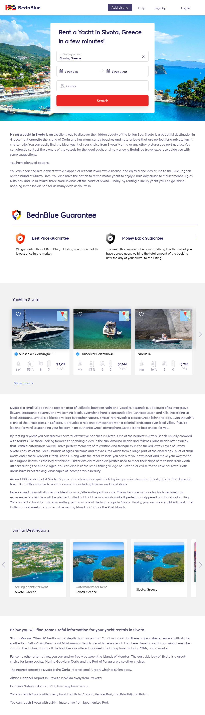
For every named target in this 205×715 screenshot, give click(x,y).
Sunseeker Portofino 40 (97, 354)
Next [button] (199, 334)
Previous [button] (5, 565)
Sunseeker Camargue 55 (37, 354)
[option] (61, 248)
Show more (23, 383)
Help (141, 8)
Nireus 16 (144, 354)
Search (102, 100)
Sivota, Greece (33, 589)
